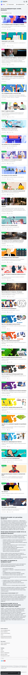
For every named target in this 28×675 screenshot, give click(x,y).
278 (13, 280)
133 (13, 116)
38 (13, 163)
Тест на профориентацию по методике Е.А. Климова (13, 24)
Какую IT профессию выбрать (8, 111)
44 (13, 179)
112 (8, 479)
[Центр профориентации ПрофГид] (4, 1)
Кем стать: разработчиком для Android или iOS (12, 357)
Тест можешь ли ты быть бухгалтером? (10, 257)
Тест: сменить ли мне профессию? (9, 507)
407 (13, 296)
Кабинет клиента (4, 644)
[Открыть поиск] (24, 1)
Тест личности (5, 491)
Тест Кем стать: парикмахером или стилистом (12, 441)
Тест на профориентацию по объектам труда (11, 93)
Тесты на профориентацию (5, 630)
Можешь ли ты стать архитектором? (9, 225)
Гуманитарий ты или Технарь (8, 41)
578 (13, 64)
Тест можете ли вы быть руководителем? (11, 458)
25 (12, 213)
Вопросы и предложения (5, 652)
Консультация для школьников (6, 636)
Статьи (2, 634)
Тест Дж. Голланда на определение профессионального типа (14, 275)
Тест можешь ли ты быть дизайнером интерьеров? (13, 240)
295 (8, 495)
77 (13, 147)
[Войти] (26, 1)
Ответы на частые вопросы (5, 633)
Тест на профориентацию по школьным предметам (13, 76)
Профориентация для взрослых (6, 637)
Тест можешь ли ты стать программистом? (11, 144)
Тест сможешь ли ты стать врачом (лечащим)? (12, 159)
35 (13, 194)
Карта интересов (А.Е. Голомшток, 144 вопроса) (12, 291)
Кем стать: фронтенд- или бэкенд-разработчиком (12, 374)
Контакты (2, 651)
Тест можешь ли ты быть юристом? (9, 175)
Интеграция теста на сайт (5, 655)
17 (13, 45)
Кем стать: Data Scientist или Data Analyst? (11, 340)
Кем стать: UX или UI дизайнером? (9, 308)
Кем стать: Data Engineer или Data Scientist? (11, 324)
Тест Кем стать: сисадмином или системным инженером (14, 390)
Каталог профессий (4, 631)
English (2, 649)
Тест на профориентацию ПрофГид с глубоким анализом (14, 57)
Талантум (4, 206)
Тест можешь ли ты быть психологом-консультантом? (13, 190)
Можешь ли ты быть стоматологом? (9, 128)
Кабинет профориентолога (5, 643)
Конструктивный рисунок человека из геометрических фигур (13, 474)
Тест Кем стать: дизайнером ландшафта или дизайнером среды (14, 424)
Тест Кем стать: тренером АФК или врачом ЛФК (12, 407)
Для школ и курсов (4, 654)
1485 (13, 29)
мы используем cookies (4, 673)
